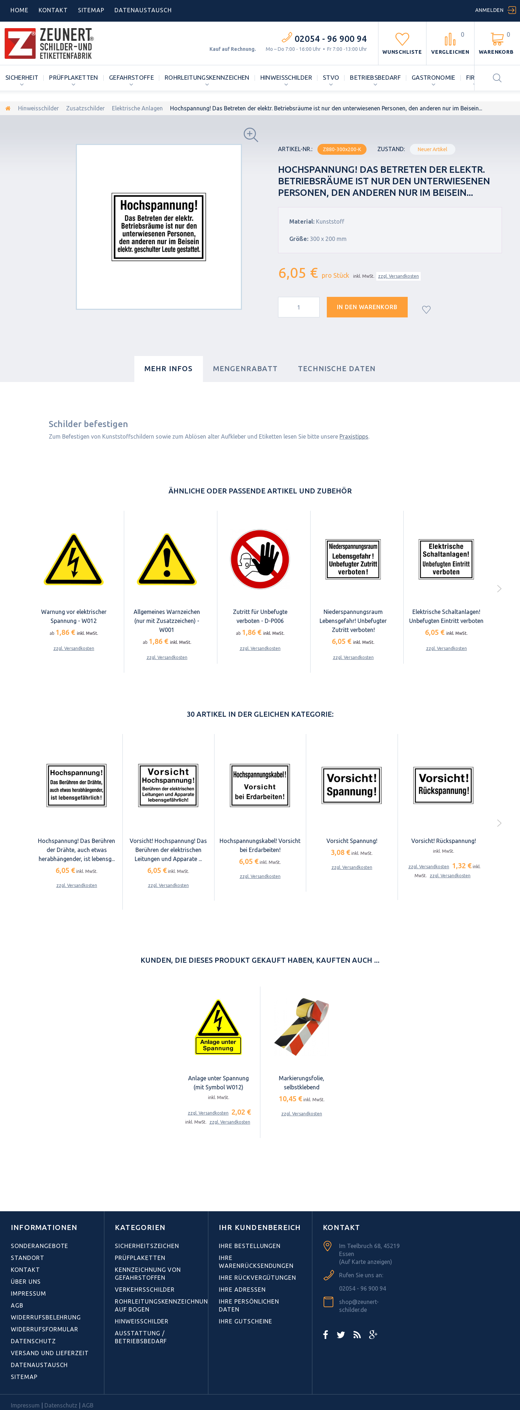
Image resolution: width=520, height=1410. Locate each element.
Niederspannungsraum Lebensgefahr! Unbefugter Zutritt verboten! (353, 621)
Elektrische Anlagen (137, 108)
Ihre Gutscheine (245, 1321)
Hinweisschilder (286, 77)
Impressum (28, 1293)
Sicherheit (21, 77)
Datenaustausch (39, 1365)
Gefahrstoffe (131, 77)
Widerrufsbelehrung (46, 1317)
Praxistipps (353, 436)
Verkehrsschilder (145, 1289)
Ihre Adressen (242, 1289)
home (19, 10)
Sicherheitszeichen (147, 1246)
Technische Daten (337, 368)
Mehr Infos (168, 368)
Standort (27, 1258)
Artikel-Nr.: (295, 149)
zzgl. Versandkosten (398, 276)
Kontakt (53, 10)
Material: (302, 221)
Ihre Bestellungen (250, 1246)
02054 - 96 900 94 (331, 39)
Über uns (26, 1281)
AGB (17, 1305)
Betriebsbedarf (375, 77)
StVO (331, 77)
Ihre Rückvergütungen (257, 1277)
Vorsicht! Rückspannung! (443, 841)
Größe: (298, 239)
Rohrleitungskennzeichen (207, 77)
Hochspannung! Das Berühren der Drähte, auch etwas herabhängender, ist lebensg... (76, 850)
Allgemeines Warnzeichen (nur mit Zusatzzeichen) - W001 (167, 621)
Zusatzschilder (85, 108)
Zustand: (391, 149)
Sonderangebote (39, 1246)
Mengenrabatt (245, 368)
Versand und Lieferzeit (50, 1353)
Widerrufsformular (44, 1329)
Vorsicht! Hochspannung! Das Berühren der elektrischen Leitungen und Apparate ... (168, 850)
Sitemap (91, 10)
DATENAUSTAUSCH (143, 10)
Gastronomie (433, 77)
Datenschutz (33, 1341)
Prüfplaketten (73, 77)
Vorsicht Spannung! (351, 841)
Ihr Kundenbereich (260, 1227)
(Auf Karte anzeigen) (365, 1262)
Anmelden (489, 10)
